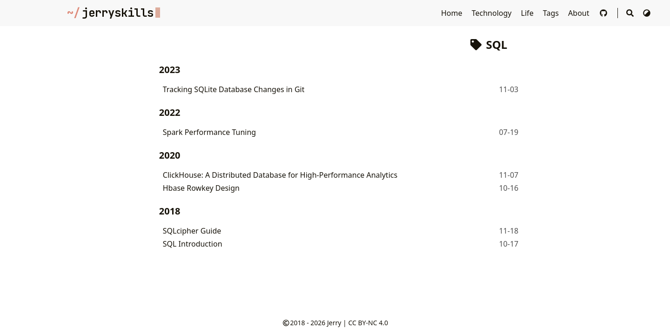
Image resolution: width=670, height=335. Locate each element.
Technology (493, 13)
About (579, 13)
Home (452, 13)
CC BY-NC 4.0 (368, 322)
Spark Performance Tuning (209, 132)
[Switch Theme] (646, 13)
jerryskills (113, 13)
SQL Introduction (192, 244)
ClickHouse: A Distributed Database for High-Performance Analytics (280, 175)
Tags (552, 13)
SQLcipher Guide (192, 231)
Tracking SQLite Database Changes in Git (234, 89)
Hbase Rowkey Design (201, 188)
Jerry (334, 322)
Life (528, 13)
